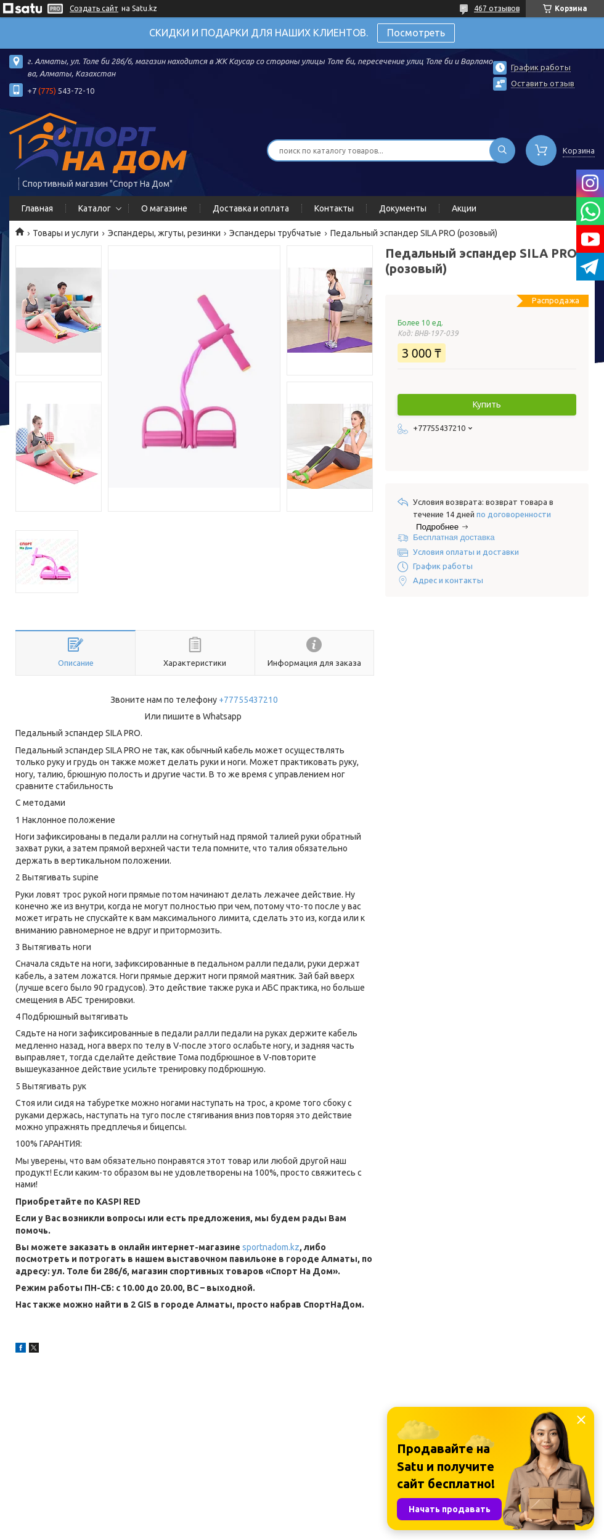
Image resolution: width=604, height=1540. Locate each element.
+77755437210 (248, 700)
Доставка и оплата (251, 208)
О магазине (164, 208)
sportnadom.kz (271, 1247)
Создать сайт (94, 8)
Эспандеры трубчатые (275, 233)
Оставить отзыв (542, 83)
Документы (402, 208)
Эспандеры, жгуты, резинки (164, 233)
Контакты (334, 208)
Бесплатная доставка (454, 537)
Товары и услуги (66, 233)
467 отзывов (497, 8)
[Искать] (502, 150)
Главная (37, 208)
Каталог (94, 208)
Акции (464, 208)
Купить (487, 404)
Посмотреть (416, 32)
